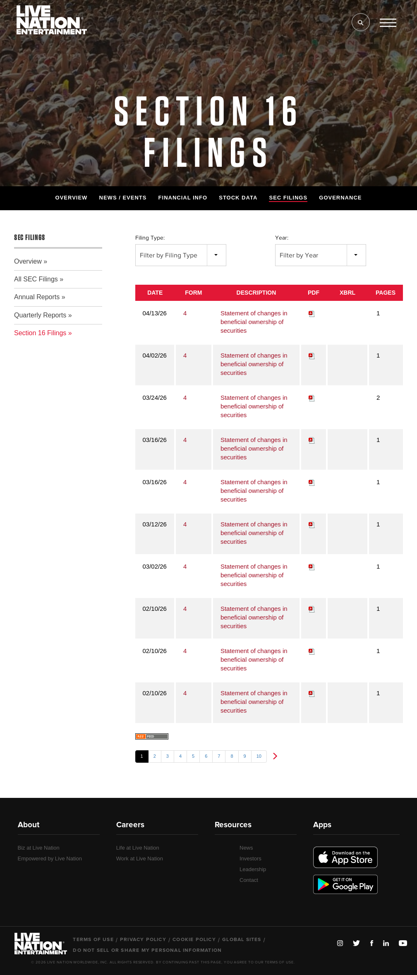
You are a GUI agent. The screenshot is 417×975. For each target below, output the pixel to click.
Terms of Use (93, 939)
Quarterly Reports (40, 315)
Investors (250, 858)
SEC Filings (288, 198)
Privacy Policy (143, 939)
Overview (71, 198)
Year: (281, 238)
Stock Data (238, 198)
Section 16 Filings (40, 332)
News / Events (123, 198)
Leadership (253, 869)
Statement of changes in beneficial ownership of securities (254, 322)
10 (258, 756)
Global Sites (241, 939)
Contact (249, 880)
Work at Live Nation (139, 858)
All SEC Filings (36, 279)
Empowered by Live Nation (50, 858)
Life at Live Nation (137, 848)
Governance (340, 198)
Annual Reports (37, 296)
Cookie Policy (194, 939)
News (246, 848)
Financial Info (182, 198)
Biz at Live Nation (39, 848)
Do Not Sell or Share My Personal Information (147, 950)
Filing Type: (150, 238)
